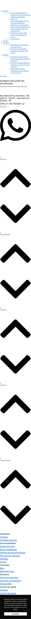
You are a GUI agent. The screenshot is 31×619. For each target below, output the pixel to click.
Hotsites (4, 558)
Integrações (6, 583)
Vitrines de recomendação (12, 552)
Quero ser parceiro (9, 577)
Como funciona (7, 546)
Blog (2, 568)
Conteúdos (6, 43)
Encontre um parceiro (10, 580)
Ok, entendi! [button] (15, 614)
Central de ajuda (8, 593)
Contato (4, 590)
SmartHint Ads (15, 39)
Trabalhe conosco (8, 540)
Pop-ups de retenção (10, 555)
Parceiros (5, 55)
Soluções (5, 11)
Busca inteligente (8, 549)
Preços (3, 562)
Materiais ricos (7, 571)
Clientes (5, 41)
